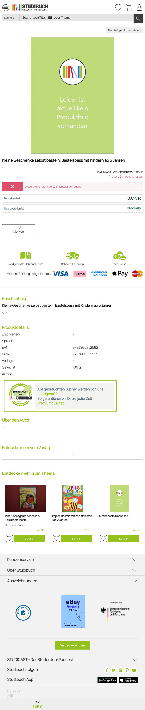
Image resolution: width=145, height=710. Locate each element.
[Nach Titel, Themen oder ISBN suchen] (81, 17)
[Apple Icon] (128, 680)
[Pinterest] (127, 670)
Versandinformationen (127, 172)
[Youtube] (134, 670)
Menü (5, 5)
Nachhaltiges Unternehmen (124, 30)
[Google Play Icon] (107, 680)
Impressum (14, 691)
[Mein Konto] (139, 7)
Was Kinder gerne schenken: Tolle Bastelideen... (22, 518)
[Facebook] (107, 670)
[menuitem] (5, 7)
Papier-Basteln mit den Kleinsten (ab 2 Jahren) (72, 518)
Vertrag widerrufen (72, 645)
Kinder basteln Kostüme (113, 516)
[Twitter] (114, 670)
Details (29, 538)
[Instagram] (120, 670)
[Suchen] (138, 18)
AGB (10, 695)
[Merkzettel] (118, 7)
